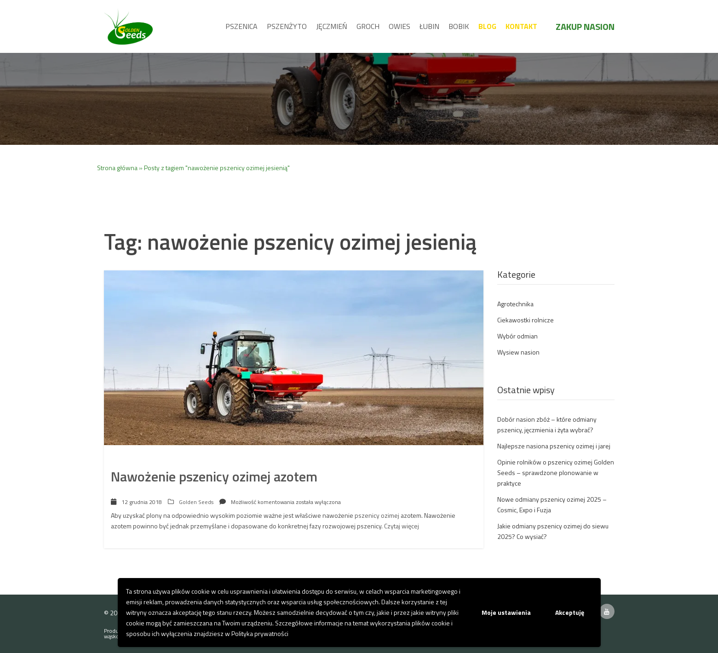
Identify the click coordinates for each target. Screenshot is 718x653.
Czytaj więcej (401, 526)
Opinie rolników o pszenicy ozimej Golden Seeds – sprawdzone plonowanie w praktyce (555, 472)
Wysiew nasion (518, 352)
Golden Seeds (196, 502)
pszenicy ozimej (377, 515)
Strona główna (117, 167)
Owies (399, 26)
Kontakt (521, 26)
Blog (487, 26)
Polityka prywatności (259, 633)
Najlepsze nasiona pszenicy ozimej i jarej (553, 446)
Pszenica (241, 26)
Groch (367, 26)
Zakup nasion (585, 26)
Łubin (429, 26)
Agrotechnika (515, 304)
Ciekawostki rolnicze (525, 320)
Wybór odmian (517, 336)
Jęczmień (331, 26)
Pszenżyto (287, 26)
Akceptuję (569, 612)
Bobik (458, 26)
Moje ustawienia (506, 612)
